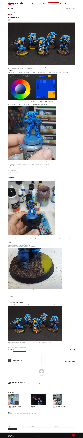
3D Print (42, 3)
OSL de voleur (33, 406)
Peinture (12, 12)
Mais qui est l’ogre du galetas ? (13, 434)
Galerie (38, 3)
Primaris (14, 351)
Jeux (33, 3)
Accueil (30, 3)
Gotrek (41, 375)
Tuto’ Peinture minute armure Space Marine (60, 406)
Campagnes (54, 3)
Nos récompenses (11, 436)
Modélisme (47, 3)
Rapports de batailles (62, 3)
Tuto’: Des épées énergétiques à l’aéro (14, 406)
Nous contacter (10, 435)
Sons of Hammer (19, 351)
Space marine (24, 351)
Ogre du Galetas (18, 3)
